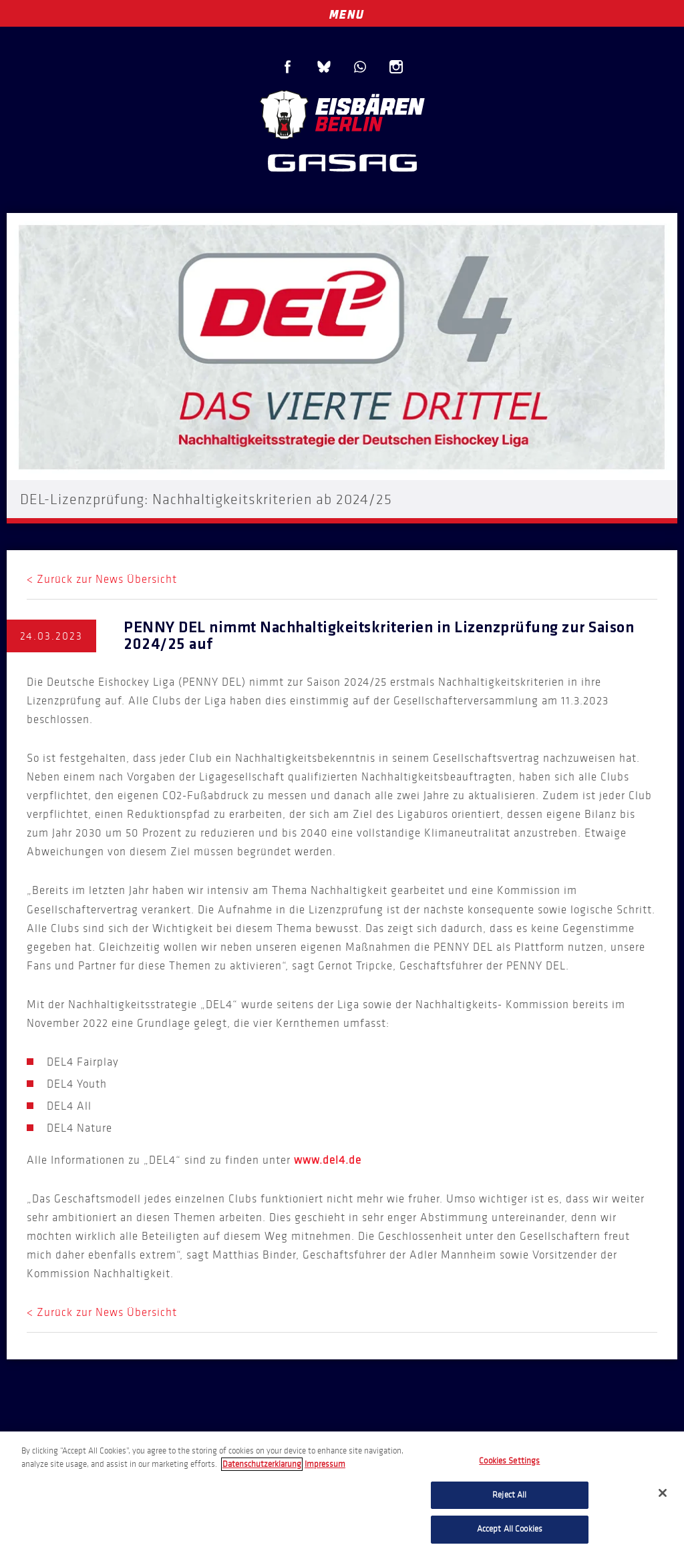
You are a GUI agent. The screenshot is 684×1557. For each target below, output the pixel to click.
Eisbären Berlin (342, 113)
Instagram (396, 66)
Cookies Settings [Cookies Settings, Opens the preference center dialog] (509, 1461)
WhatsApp (360, 66)
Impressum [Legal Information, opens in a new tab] (325, 1464)
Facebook (288, 66)
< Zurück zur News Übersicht (102, 579)
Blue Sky (324, 66)
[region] (342, 1494)
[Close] (662, 1493)
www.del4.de (327, 1160)
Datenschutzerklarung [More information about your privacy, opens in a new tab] (261, 1464)
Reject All (509, 1495)
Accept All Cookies (509, 1529)
